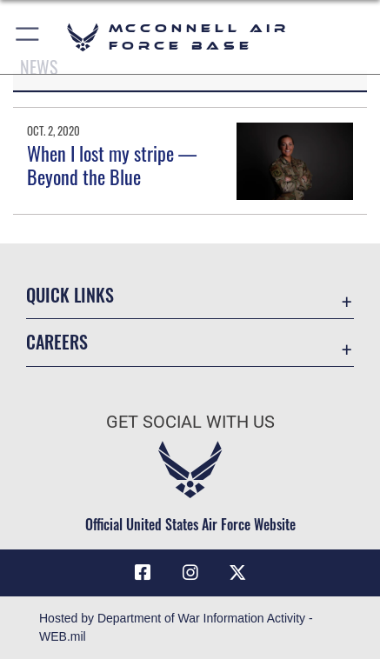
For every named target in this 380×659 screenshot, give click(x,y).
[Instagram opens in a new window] (190, 573)
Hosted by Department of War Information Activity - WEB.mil (176, 627)
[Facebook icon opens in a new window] (143, 573)
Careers (57, 342)
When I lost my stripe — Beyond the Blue (112, 164)
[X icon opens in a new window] (237, 573)
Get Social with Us (190, 422)
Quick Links (70, 295)
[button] (28, 37)
